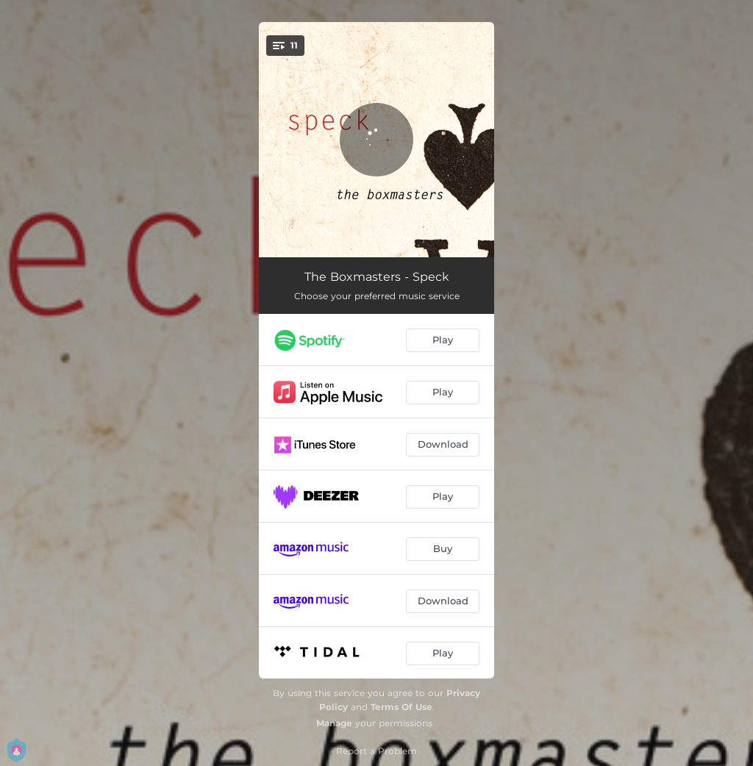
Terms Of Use (401, 706)
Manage (334, 723)
